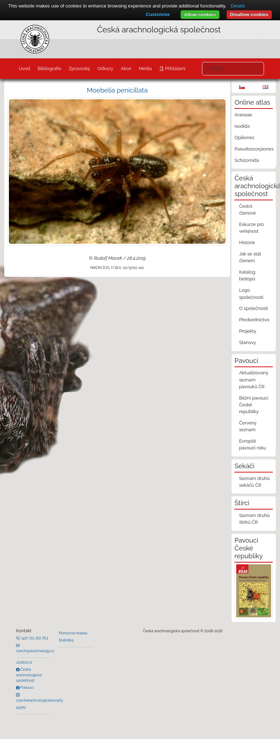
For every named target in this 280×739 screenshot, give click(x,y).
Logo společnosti (251, 293)
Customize (158, 14)
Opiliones (244, 137)
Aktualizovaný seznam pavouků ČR (253, 379)
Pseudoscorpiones (253, 149)
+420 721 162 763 (34, 638)
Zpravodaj (79, 68)
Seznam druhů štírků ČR (254, 519)
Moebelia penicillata (117, 90)
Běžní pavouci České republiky (253, 404)
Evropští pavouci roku (252, 444)
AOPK (21, 708)
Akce (126, 68)
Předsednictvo (254, 319)
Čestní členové (247, 210)
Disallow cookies (249, 14)
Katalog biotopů (247, 275)
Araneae (243, 114)
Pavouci (27, 687)
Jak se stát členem (250, 257)
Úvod (24, 68)
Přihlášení (174, 68)
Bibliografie (49, 68)
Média (145, 68)
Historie (247, 242)
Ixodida (242, 126)
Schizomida (246, 160)
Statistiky (66, 640)
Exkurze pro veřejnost (251, 228)
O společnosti (253, 308)
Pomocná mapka (73, 633)
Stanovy (247, 342)
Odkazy (105, 68)
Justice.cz (24, 662)
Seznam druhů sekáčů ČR (254, 482)
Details (237, 6)
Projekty (247, 331)
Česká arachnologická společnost (29, 674)
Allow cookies (200, 14)
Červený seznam (247, 426)
